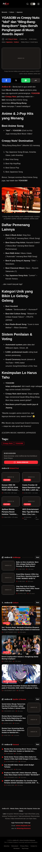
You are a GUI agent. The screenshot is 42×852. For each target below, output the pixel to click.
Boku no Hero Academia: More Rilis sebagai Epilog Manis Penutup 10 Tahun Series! (27, 564)
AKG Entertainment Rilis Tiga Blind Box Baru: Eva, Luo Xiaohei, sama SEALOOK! (30, 514)
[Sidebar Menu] (38, 4)
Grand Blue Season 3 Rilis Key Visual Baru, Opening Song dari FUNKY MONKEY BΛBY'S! (27, 576)
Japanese (19, 12)
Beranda (4, 12)
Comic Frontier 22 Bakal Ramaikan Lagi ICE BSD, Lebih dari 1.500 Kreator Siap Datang (31, 490)
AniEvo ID (12, 557)
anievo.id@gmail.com (23, 825)
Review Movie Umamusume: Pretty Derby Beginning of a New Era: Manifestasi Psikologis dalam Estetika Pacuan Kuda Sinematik (14, 720)
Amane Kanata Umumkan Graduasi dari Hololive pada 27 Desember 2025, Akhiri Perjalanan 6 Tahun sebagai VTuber (20, 688)
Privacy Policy (24, 846)
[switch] (32, 4)
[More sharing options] (35, 80)
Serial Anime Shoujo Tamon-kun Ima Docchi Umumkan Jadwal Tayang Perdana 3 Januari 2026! (13, 706)
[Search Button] (27, 4)
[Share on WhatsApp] (25, 80)
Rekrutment (14, 846)
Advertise (6, 846)
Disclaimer (17, 848)
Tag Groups (25, 848)
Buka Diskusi (21, 462)
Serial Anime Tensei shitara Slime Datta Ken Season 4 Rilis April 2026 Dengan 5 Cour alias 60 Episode (22, 759)
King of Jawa (12, 39)
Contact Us (34, 846)
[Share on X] (16, 80)
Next (37, 557)
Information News (10, 681)
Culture (11, 12)
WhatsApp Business (24, 828)
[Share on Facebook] (6, 80)
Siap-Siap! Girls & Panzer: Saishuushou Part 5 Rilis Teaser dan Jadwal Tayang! (27, 589)
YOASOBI (35, 93)
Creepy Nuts (10, 97)
